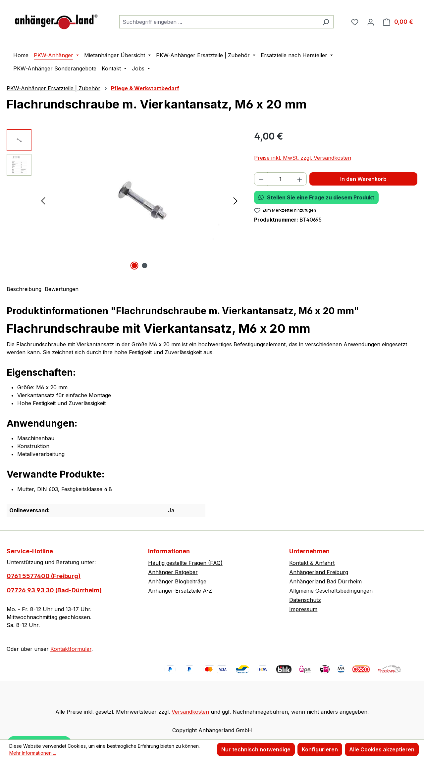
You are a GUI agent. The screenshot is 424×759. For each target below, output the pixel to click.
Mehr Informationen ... (32, 753)
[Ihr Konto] (371, 21)
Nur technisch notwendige (256, 749)
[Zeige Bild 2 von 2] (144, 265)
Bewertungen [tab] (62, 289)
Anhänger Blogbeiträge (177, 581)
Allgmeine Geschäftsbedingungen (331, 590)
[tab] (24, 289)
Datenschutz (305, 600)
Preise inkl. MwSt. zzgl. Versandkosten (302, 157)
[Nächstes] (235, 200)
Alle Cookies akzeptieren (381, 749)
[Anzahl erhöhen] (300, 179)
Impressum (303, 609)
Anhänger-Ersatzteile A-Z (180, 590)
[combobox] (218, 21)
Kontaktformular (70, 649)
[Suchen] (326, 21)
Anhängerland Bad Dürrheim (325, 581)
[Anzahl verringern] (261, 179)
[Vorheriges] (43, 200)
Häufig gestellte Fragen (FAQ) (185, 563)
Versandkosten (190, 711)
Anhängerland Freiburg (318, 572)
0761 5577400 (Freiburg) (43, 575)
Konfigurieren (320, 749)
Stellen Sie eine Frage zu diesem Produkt (316, 197)
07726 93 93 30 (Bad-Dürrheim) (54, 590)
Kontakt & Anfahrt (312, 563)
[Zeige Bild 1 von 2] (134, 265)
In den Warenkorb (363, 179)
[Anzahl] (280, 179)
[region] (123, 200)
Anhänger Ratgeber (173, 572)
